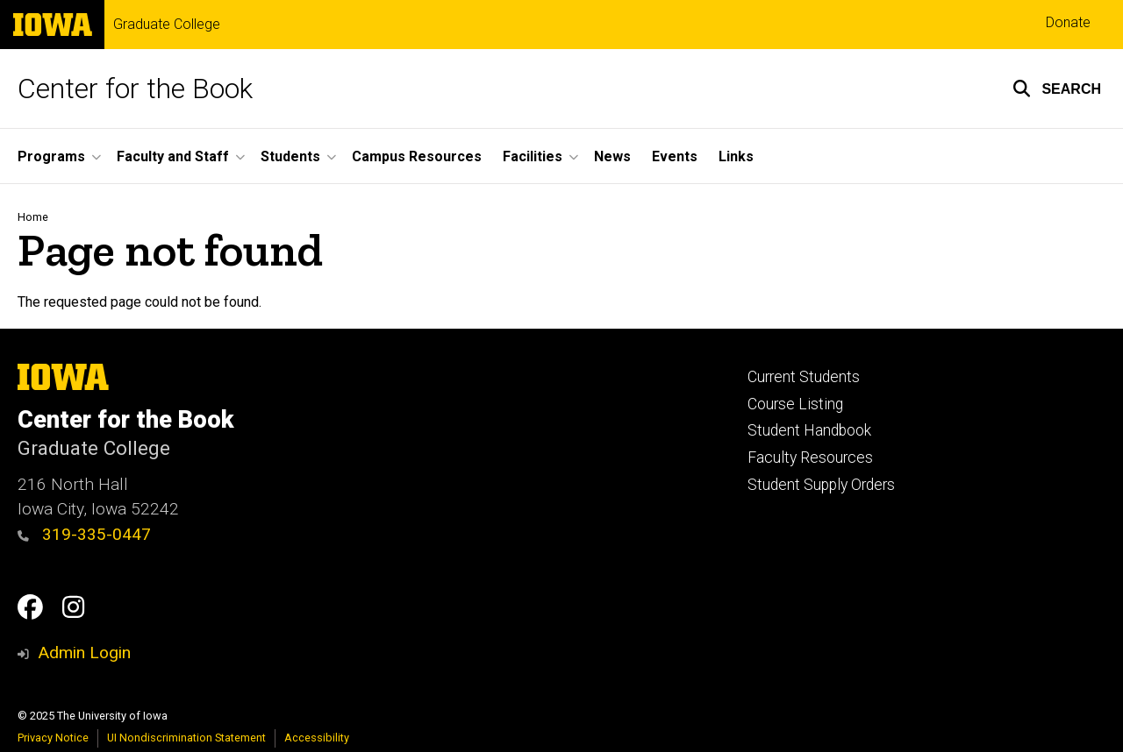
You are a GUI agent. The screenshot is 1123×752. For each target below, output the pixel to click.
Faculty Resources (810, 457)
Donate (1068, 22)
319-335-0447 (84, 534)
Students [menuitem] (290, 156)
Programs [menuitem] (51, 156)
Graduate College (166, 24)
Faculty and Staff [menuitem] (173, 156)
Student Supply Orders (821, 484)
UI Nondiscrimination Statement (186, 737)
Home (33, 216)
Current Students (803, 377)
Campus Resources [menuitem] (417, 156)
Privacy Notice (53, 737)
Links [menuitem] (736, 156)
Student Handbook (809, 430)
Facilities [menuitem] (532, 156)
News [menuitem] (612, 156)
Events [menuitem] (674, 156)
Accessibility (316, 737)
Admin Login (84, 652)
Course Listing (795, 404)
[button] (1057, 88)
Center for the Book (135, 88)
